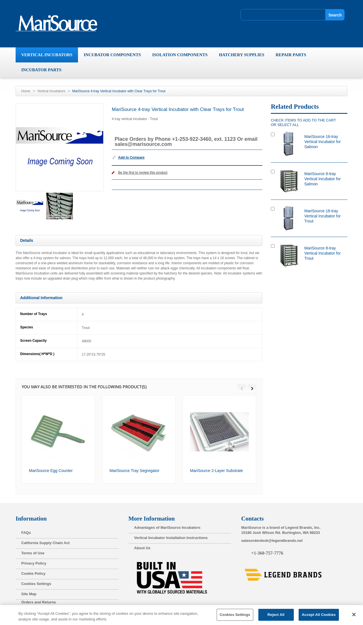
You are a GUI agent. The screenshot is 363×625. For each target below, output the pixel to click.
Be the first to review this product (142, 173)
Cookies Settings (36, 584)
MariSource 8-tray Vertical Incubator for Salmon (322, 178)
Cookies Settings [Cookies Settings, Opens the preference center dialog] (235, 617)
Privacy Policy (33, 563)
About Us (142, 548)
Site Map (28, 594)
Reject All (275, 617)
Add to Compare (131, 158)
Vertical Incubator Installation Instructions (171, 538)
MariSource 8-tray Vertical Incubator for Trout (322, 253)
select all (288, 125)
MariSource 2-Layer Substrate (216, 470)
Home (25, 91)
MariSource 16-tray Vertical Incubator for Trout (322, 216)
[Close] (354, 617)
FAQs (26, 532)
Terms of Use (32, 553)
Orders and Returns (38, 602)
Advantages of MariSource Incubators (167, 527)
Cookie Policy (33, 573)
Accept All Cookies (319, 617)
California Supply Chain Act (45, 543)
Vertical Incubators (51, 91)
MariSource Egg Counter (51, 470)
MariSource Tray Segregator (134, 470)
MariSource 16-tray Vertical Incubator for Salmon (322, 141)
